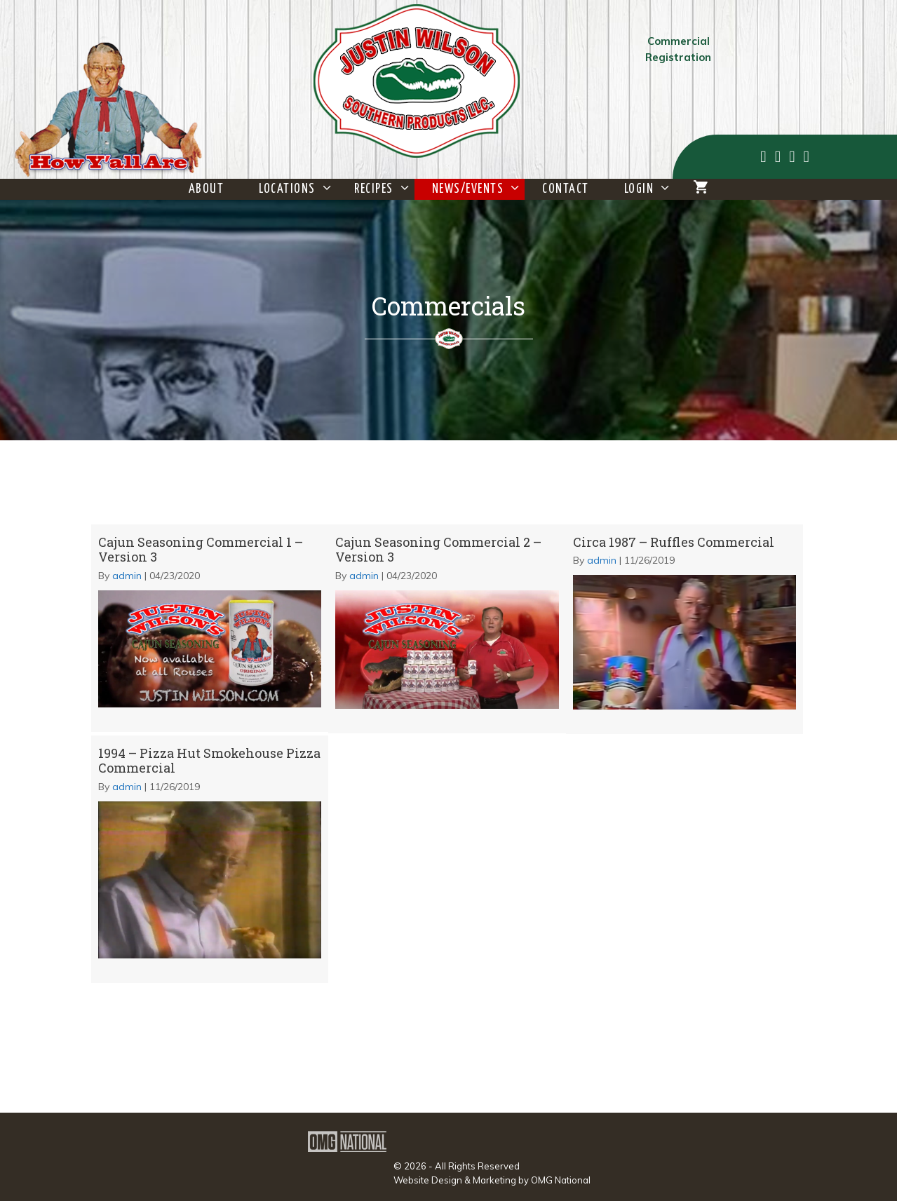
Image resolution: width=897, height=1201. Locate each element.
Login (649, 189)
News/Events (478, 189)
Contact (565, 189)
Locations (298, 189)
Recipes (384, 189)
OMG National (561, 1180)
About (206, 189)
